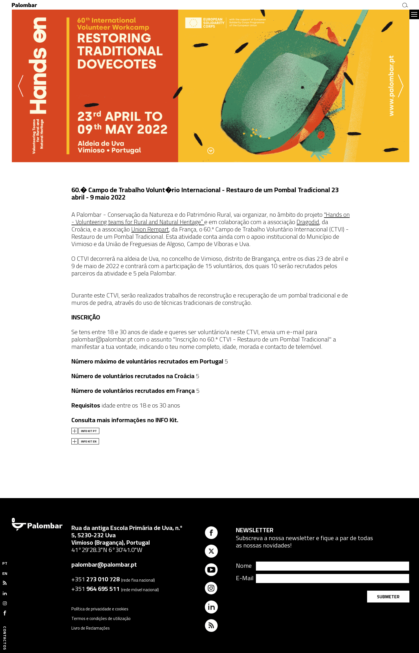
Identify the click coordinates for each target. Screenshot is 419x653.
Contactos (4, 638)
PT (4, 563)
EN (4, 573)
